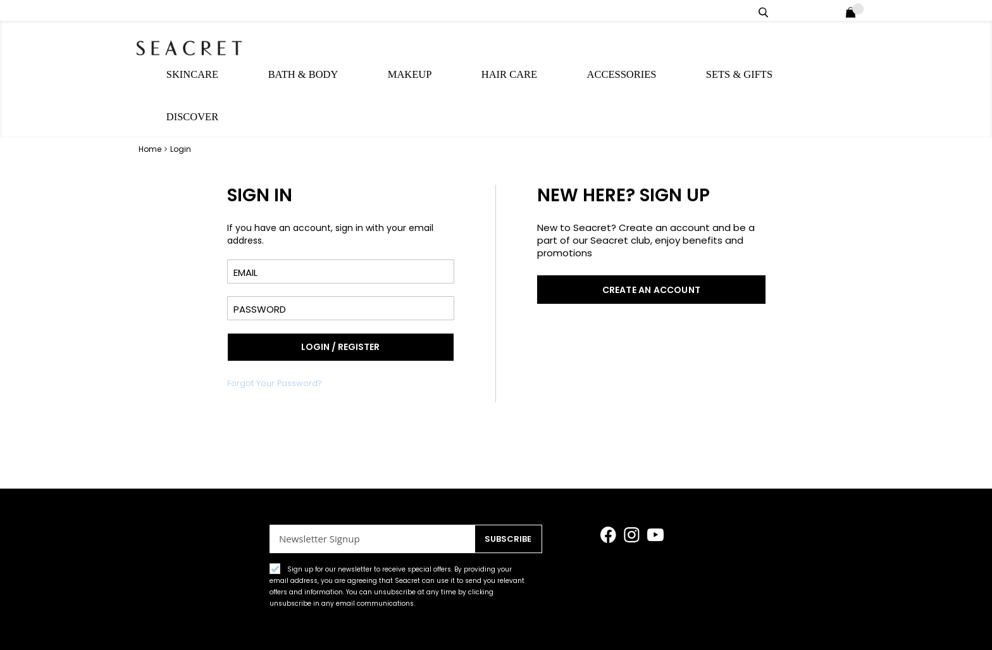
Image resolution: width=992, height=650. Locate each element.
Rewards (827, 623)
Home (151, 77)
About (771, 623)
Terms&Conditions (271, 623)
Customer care (497, 623)
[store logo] (205, 44)
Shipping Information (602, 623)
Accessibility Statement (387, 623)
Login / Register (833, 10)
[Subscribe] (506, 495)
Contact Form (703, 623)
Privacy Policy (176, 623)
